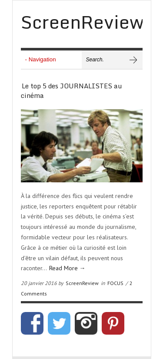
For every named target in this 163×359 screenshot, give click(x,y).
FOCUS (115, 283)
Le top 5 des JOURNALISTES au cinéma (71, 91)
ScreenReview (82, 283)
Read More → (67, 268)
